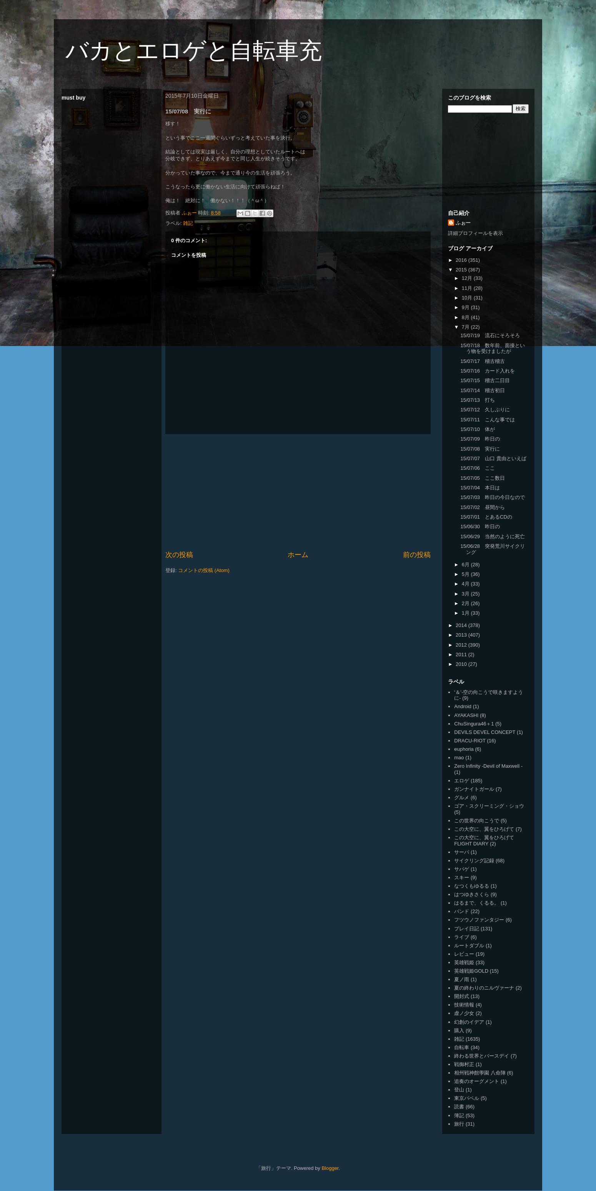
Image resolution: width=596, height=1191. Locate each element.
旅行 (459, 1124)
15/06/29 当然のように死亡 (492, 536)
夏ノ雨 (461, 979)
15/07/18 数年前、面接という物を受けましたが (492, 348)
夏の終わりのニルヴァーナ (484, 988)
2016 (462, 260)
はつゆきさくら (471, 894)
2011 (462, 654)
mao (459, 757)
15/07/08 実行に (480, 449)
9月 (466, 307)
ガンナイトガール (474, 789)
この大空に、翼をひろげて (484, 829)
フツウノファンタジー (479, 920)
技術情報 (464, 1005)
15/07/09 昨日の (480, 439)
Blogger (329, 1168)
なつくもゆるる (471, 886)
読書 (459, 1106)
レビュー (464, 954)
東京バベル (466, 1098)
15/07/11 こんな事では (487, 420)
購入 (459, 1030)
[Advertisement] (298, 492)
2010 (462, 664)
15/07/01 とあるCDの (486, 517)
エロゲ (461, 780)
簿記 (459, 1115)
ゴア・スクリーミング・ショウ (489, 806)
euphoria (464, 749)
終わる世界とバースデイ (481, 1056)
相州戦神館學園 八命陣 (480, 1073)
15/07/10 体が (477, 429)
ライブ (461, 937)
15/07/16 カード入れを (487, 371)
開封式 (461, 996)
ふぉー (463, 223)
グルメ (461, 797)
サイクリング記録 (474, 860)
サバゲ (461, 869)
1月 (466, 613)
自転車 (461, 1047)
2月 (466, 603)
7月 (466, 327)
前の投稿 (417, 555)
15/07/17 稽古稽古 (482, 361)
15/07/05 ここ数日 (482, 478)
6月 (466, 564)
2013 (462, 635)
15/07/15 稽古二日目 (485, 380)
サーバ (461, 852)
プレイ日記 (466, 929)
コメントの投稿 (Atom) (204, 570)
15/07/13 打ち (477, 400)
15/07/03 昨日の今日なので (492, 497)
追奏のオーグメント (476, 1081)
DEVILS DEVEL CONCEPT (484, 732)
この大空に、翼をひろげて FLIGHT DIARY (484, 841)
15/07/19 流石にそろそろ (490, 335)
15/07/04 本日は (480, 488)
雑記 (188, 223)
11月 (468, 288)
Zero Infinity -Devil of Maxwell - (488, 766)
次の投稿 (179, 555)
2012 (462, 645)
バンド (461, 911)
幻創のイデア (469, 1022)
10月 (468, 298)
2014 (462, 625)
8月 (466, 317)
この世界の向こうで (476, 820)
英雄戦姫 (464, 962)
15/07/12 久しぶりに (485, 410)
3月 (466, 594)
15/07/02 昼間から (482, 507)
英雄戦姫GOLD (471, 971)
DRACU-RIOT (470, 741)
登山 (459, 1090)
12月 (468, 278)
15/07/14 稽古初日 (482, 390)
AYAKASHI (466, 715)
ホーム (298, 555)
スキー (461, 877)
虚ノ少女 (464, 1013)
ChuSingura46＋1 (474, 724)
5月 (466, 574)
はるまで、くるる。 (476, 903)
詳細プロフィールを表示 (475, 233)
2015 (462, 270)
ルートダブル (469, 945)
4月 (466, 584)
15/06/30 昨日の (480, 526)
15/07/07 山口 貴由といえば (493, 458)
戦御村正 (464, 1064)
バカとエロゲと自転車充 (193, 50)
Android (462, 706)
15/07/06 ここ (477, 468)
